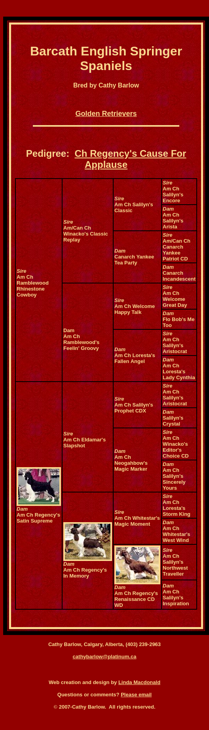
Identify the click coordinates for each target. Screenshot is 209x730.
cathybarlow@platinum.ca (105, 657)
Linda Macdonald (139, 682)
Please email (136, 695)
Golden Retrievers (106, 114)
